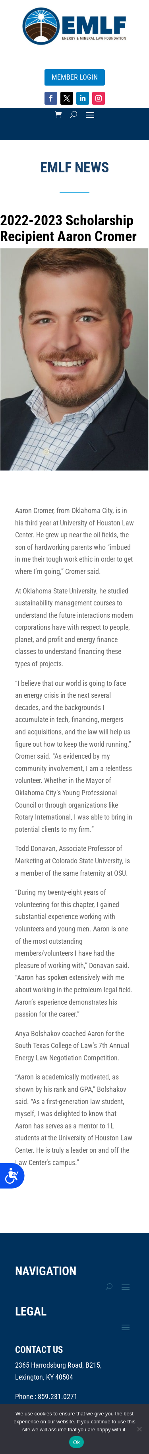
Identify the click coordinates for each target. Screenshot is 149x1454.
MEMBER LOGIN (75, 77)
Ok (76, 1442)
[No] (139, 1429)
